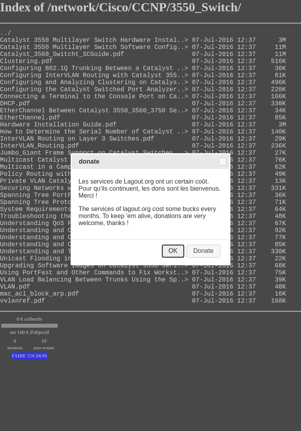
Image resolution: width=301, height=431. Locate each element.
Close (223, 162)
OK (173, 250)
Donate (203, 250)
